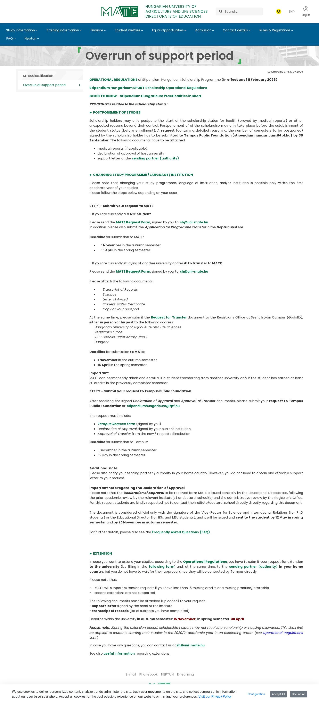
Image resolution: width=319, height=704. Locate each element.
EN (292, 11)
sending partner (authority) (155, 158)
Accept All (278, 694)
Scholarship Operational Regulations (148, 87)
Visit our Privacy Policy (214, 696)
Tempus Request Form (116, 424)
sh (178, 645)
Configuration (256, 694)
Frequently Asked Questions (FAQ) (181, 532)
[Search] (244, 11)
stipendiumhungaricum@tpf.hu (153, 406)
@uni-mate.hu (192, 645)
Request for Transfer (169, 317)
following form (161, 566)
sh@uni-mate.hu (194, 222)
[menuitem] (131, 674)
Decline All (298, 694)
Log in (306, 11)
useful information (119, 653)
